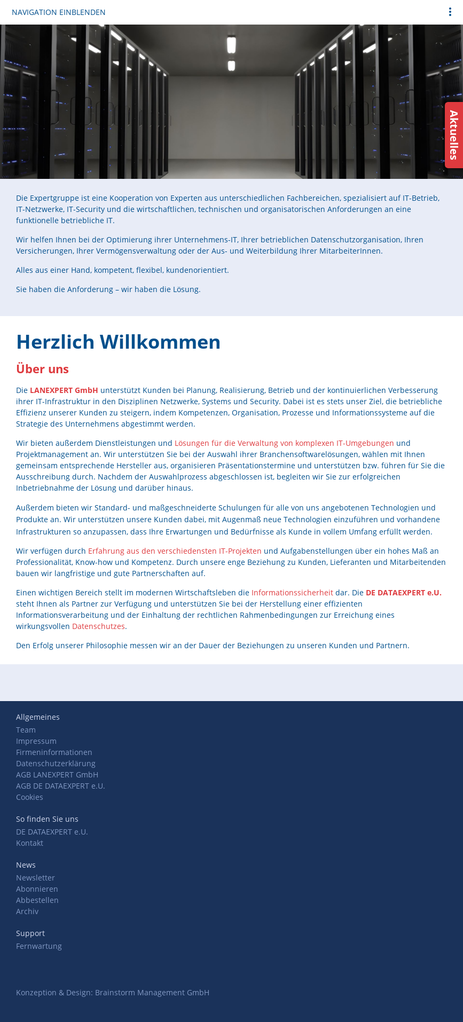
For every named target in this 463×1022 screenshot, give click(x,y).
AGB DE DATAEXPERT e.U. (60, 786)
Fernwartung (39, 946)
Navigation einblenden (59, 12)
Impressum (36, 741)
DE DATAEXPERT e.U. (52, 832)
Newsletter (35, 877)
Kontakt (29, 843)
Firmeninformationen (54, 752)
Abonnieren (37, 889)
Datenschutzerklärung (56, 763)
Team (26, 730)
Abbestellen (37, 900)
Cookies (29, 797)
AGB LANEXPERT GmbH (57, 774)
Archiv (27, 911)
